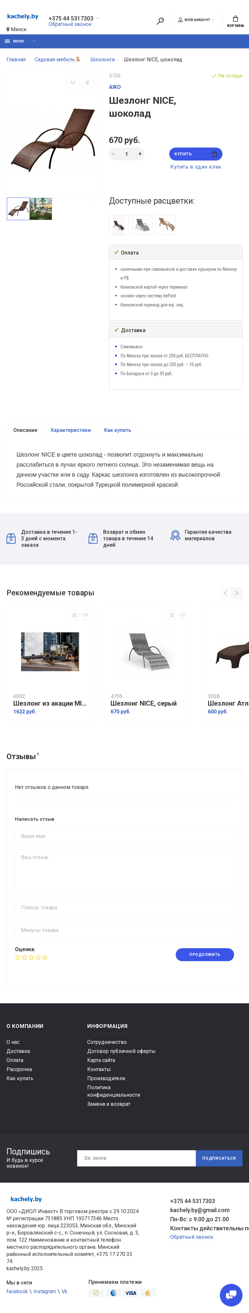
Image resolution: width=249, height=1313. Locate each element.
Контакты (99, 1069)
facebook (17, 1291)
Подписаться (219, 1158)
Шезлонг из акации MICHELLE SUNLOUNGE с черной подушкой (51, 703)
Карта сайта (101, 1060)
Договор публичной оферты (121, 1051)
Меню (14, 41)
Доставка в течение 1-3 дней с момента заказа (41, 538)
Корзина (235, 22)
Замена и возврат (108, 1104)
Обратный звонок (70, 24)
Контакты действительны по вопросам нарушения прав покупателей (206, 1228)
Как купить (117, 430)
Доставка (18, 1051)
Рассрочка (19, 1069)
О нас (12, 1042)
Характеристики (71, 430)
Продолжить (204, 954)
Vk (64, 1291)
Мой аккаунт (194, 20)
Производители (106, 1078)
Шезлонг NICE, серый (144, 703)
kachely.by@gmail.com (200, 1210)
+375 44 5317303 (71, 18)
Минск (16, 29)
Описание (25, 430)
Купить (195, 154)
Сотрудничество (107, 1042)
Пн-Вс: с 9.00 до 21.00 (199, 1219)
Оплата (14, 1060)
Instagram (44, 1291)
